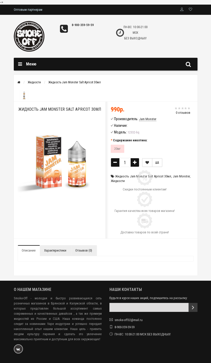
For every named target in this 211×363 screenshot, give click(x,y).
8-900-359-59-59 (83, 25)
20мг (117, 149)
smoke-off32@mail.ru (129, 320)
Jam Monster (181, 176)
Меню (31, 64)
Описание (28, 250)
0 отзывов (183, 113)
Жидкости (34, 82)
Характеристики (55, 250)
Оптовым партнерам (28, 10)
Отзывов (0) (83, 250)
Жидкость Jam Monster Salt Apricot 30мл (74, 82)
